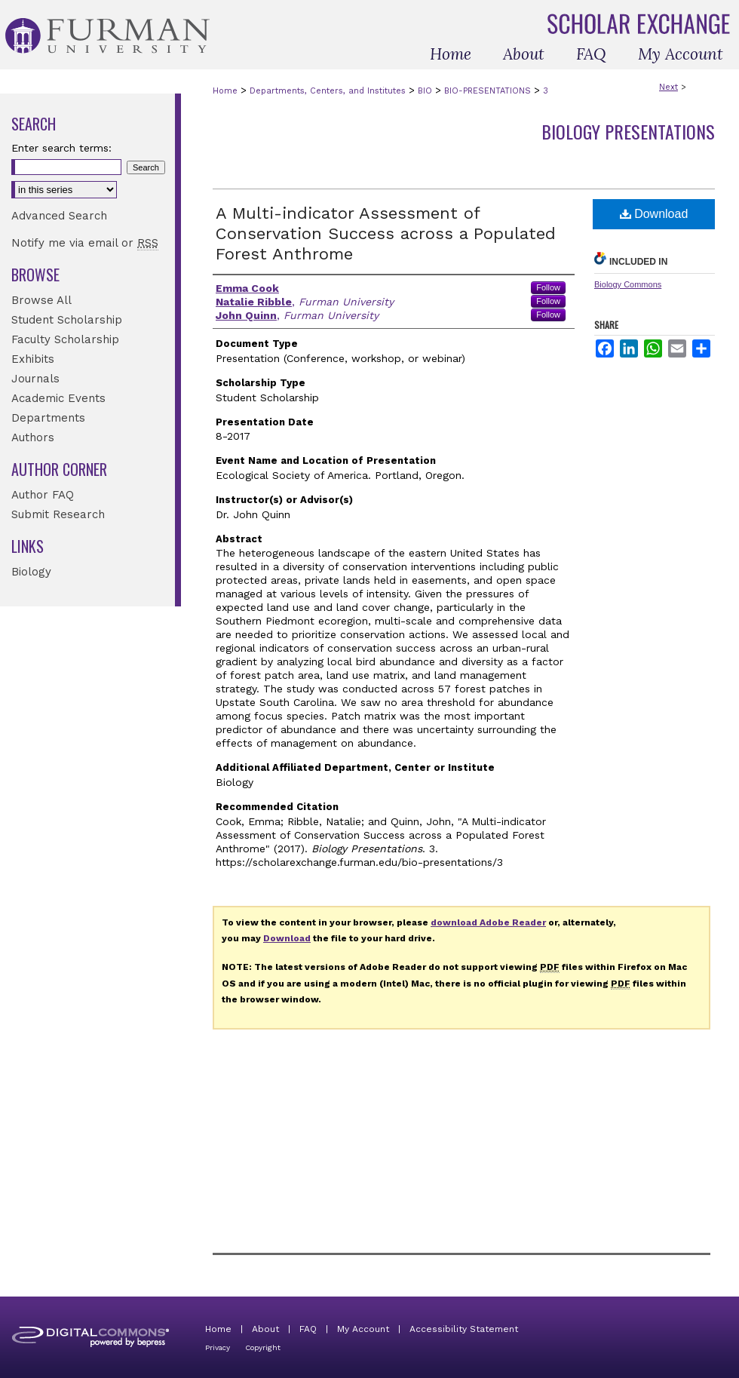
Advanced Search (59, 216)
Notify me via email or (84, 243)
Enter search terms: (61, 148)
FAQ (308, 1329)
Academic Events (58, 398)
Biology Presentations (628, 131)
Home (225, 91)
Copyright (263, 1347)
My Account (363, 1329)
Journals (35, 378)
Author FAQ (42, 495)
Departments (48, 418)
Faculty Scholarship (65, 339)
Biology (31, 572)
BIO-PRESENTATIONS (487, 91)
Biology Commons (627, 284)
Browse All (41, 300)
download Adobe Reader (488, 922)
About (265, 1329)
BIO (425, 91)
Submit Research (58, 514)
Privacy (217, 1347)
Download (654, 213)
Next (668, 87)
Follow (548, 287)
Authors (32, 437)
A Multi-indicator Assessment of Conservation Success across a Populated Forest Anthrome (386, 233)
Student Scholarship (66, 320)
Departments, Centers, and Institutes (328, 91)
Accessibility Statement (463, 1329)
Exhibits (32, 359)
